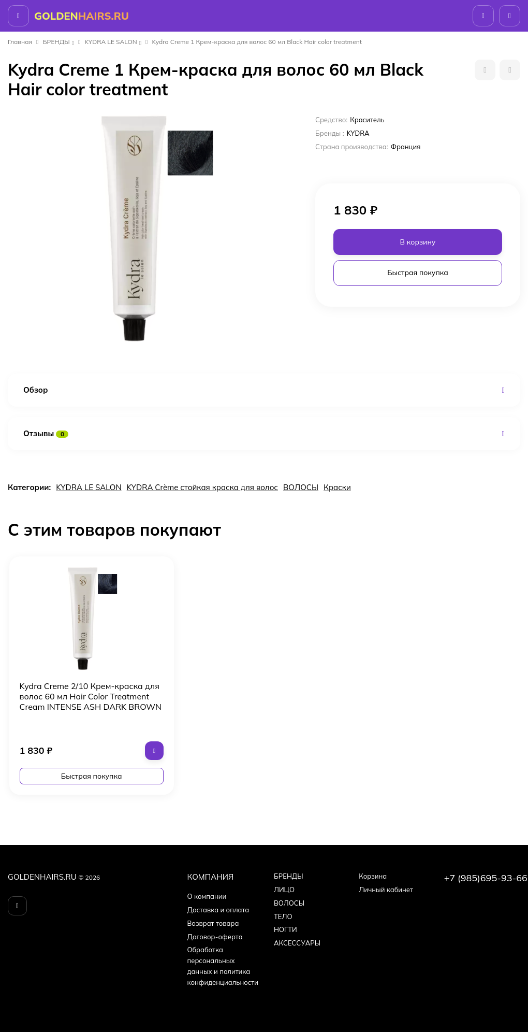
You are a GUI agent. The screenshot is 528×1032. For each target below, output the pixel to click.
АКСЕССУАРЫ (297, 943)
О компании (207, 896)
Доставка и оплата (218, 910)
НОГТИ (285, 929)
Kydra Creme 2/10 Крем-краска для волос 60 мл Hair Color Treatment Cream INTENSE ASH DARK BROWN (91, 696)
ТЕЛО (283, 916)
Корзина (373, 876)
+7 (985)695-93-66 (485, 878)
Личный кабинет (386, 889)
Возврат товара (213, 923)
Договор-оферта (215, 937)
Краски (337, 487)
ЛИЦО (284, 889)
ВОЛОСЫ (300, 487)
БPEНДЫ (56, 42)
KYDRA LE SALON (111, 42)
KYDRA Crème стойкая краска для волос (202, 487)
